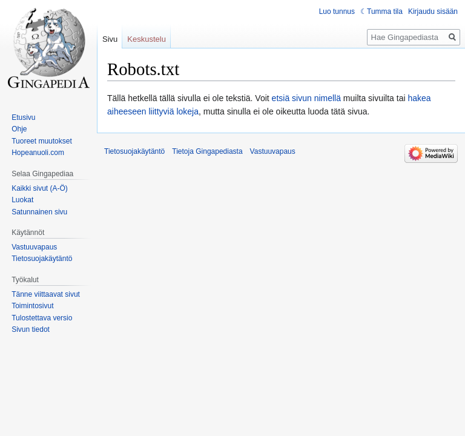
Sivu (109, 39)
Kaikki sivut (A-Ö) (40, 188)
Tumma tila (385, 11)
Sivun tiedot (31, 329)
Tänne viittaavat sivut (46, 294)
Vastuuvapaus (34, 247)
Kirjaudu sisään (433, 11)
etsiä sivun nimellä (306, 98)
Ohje (19, 129)
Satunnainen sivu (39, 212)
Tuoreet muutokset (42, 141)
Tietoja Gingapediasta (207, 151)
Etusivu (23, 117)
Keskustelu (146, 39)
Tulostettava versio (42, 318)
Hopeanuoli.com (38, 152)
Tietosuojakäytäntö (42, 258)
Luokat (22, 200)
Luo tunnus (337, 11)
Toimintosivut (32, 306)
